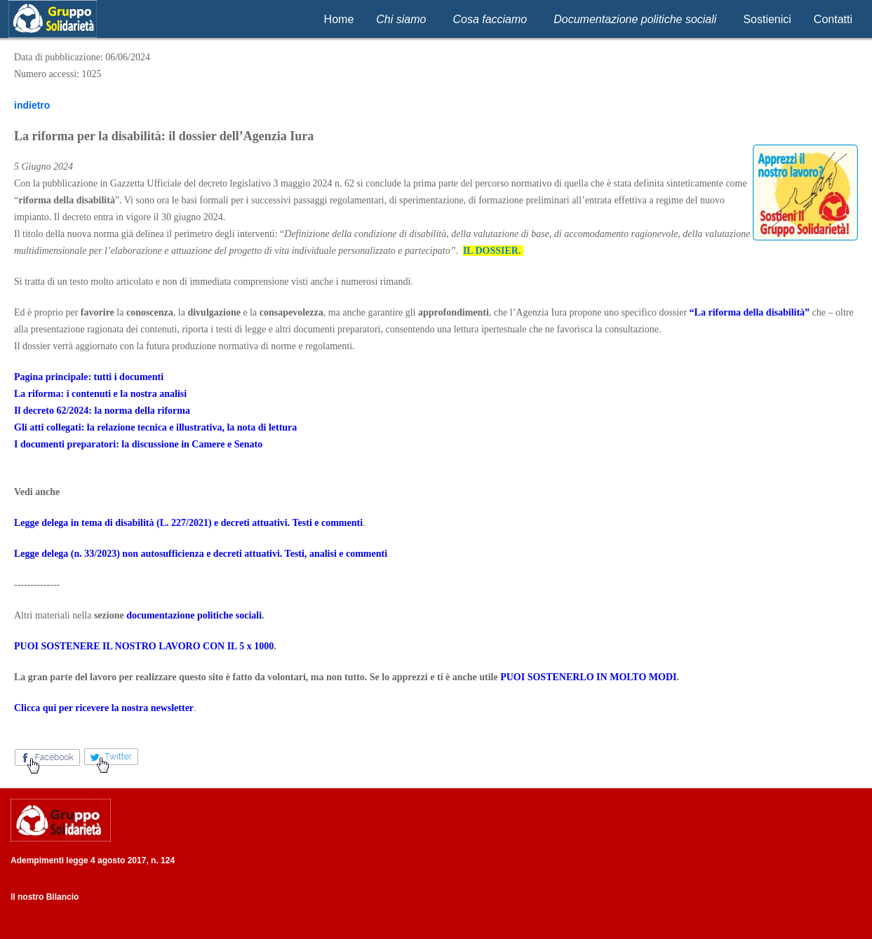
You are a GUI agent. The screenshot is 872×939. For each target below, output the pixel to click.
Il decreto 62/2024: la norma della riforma (102, 410)
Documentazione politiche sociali (635, 19)
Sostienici (767, 19)
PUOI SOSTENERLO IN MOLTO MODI (588, 677)
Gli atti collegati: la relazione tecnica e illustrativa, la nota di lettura (155, 427)
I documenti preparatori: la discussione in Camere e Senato (138, 444)
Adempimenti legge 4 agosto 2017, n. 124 (93, 860)
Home (339, 19)
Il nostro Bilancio (45, 897)
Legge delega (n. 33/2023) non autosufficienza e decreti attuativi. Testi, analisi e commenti (200, 553)
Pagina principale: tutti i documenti (88, 377)
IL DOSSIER (490, 250)
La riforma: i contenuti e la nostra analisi (100, 394)
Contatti (833, 19)
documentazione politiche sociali (194, 615)
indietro (32, 105)
